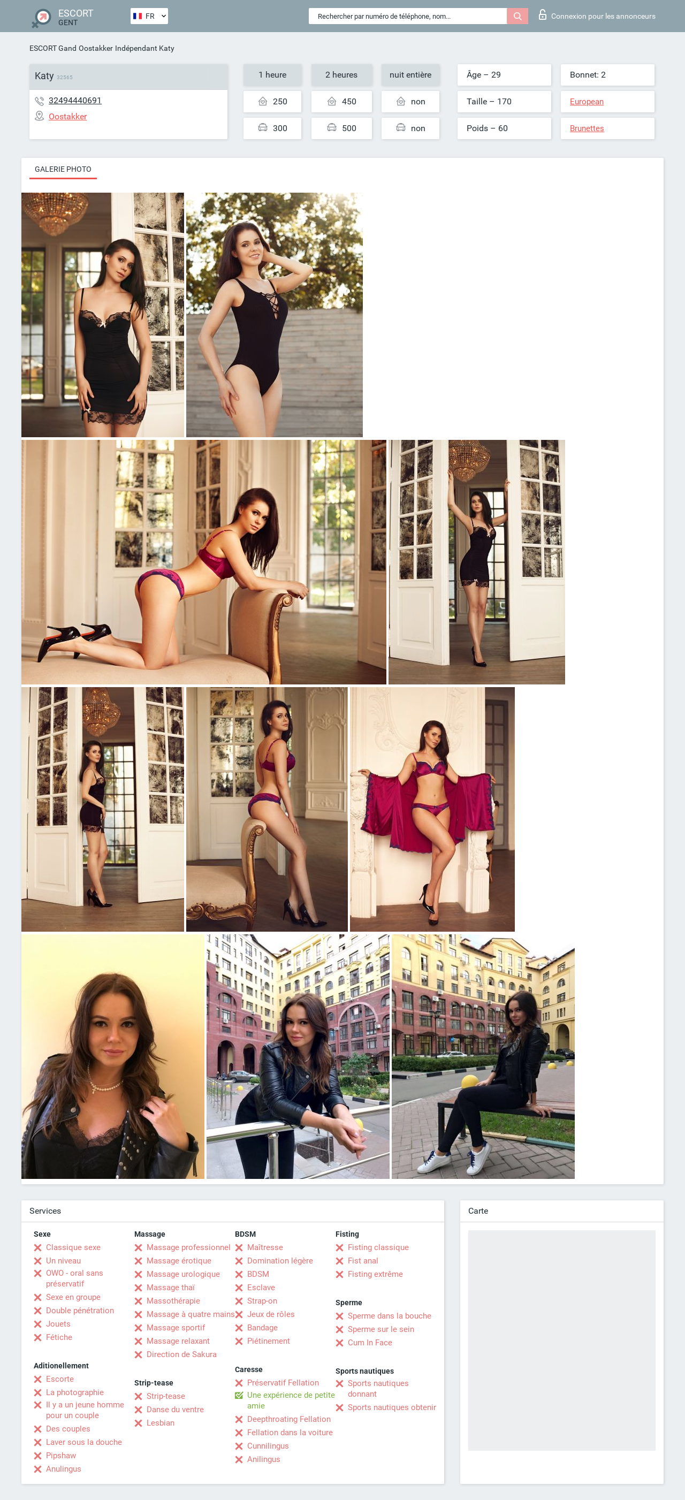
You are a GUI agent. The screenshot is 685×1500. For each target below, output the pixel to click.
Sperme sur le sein (381, 1329)
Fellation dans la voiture (290, 1432)
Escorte (60, 1379)
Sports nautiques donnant (378, 1389)
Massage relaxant (178, 1341)
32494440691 (75, 100)
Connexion (597, 14)
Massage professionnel (189, 1247)
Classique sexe (73, 1247)
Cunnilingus (268, 1446)
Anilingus (263, 1459)
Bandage (262, 1328)
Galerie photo (63, 169)
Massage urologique (183, 1274)
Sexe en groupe (73, 1297)
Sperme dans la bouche (389, 1316)
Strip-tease (166, 1396)
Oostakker (96, 48)
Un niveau (63, 1261)
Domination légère (280, 1261)
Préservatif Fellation (283, 1383)
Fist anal (363, 1261)
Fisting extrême (375, 1274)
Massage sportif (176, 1328)
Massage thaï (171, 1287)
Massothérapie (173, 1301)
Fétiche (59, 1337)
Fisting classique (378, 1247)
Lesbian (160, 1423)
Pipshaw (61, 1455)
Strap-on (262, 1301)
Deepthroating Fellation (289, 1419)
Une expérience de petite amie (291, 1400)
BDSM (258, 1274)
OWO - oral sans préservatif (74, 1278)
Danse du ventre (175, 1409)
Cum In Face (370, 1342)
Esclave (261, 1287)
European (587, 101)
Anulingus (63, 1469)
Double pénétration (80, 1310)
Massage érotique (179, 1261)
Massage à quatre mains (191, 1314)
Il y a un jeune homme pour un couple (85, 1410)
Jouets (58, 1324)
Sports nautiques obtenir (392, 1407)
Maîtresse (265, 1247)
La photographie (75, 1392)
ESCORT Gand (53, 48)
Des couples (68, 1429)
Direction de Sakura (182, 1354)
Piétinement (268, 1341)
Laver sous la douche (84, 1442)
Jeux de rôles (271, 1314)
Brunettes (587, 128)
